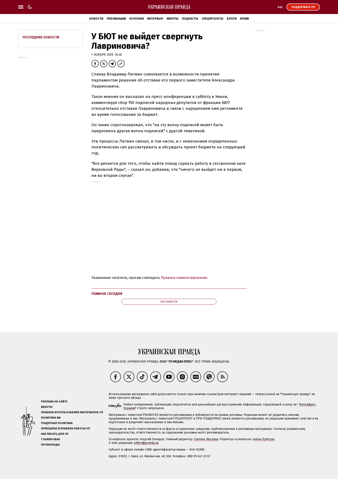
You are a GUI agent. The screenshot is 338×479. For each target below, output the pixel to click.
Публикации (116, 18)
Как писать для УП (54, 433)
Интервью (155, 18)
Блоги (231, 18)
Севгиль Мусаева (206, 439)
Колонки (136, 18)
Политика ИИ (51, 417)
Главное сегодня (106, 294)
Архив (244, 18)
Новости (96, 18)
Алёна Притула (263, 439)
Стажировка (50, 439)
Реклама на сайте (54, 401)
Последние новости (41, 37)
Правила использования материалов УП (72, 412)
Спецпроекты (212, 18)
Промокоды (50, 444)
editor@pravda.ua (146, 443)
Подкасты (190, 18)
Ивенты (172, 18)
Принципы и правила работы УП (65, 428)
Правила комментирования (184, 278)
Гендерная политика (57, 423)
